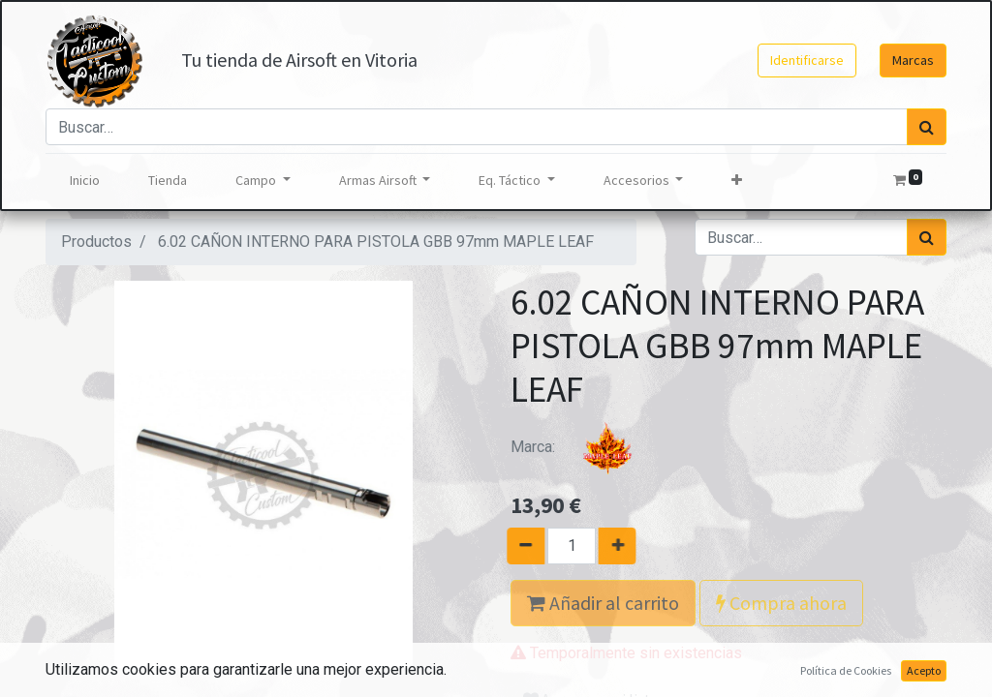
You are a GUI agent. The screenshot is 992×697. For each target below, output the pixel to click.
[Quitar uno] (516, 546)
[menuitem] (85, 180)
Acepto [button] (924, 670)
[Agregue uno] (627, 546)
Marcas (913, 60)
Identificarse (807, 60)
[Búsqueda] (926, 126)
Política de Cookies (845, 670)
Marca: (583, 447)
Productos (96, 241)
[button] (736, 180)
